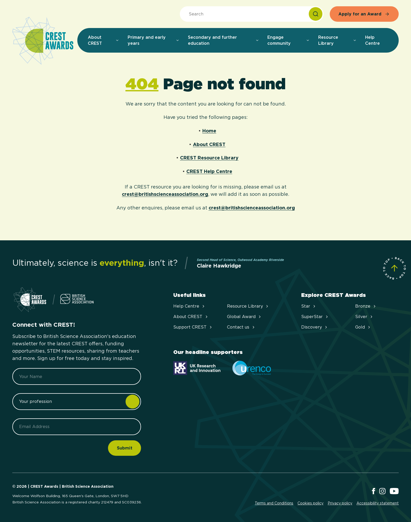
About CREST (209, 144)
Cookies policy (310, 503)
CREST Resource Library (209, 157)
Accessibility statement (377, 503)
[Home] (42, 41)
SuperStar (315, 316)
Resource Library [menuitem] (337, 40)
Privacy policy (340, 503)
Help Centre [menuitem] (372, 40)
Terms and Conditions (274, 503)
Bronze (366, 306)
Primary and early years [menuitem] (154, 40)
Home (209, 131)
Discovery (314, 327)
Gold (363, 327)
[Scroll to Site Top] (394, 268)
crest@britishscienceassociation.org (165, 194)
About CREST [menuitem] (103, 40)
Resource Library (248, 306)
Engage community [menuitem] (288, 40)
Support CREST (193, 327)
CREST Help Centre (209, 171)
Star (308, 306)
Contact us (241, 327)
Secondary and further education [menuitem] (223, 40)
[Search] (315, 14)
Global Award (244, 316)
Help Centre (189, 306)
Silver (364, 316)
